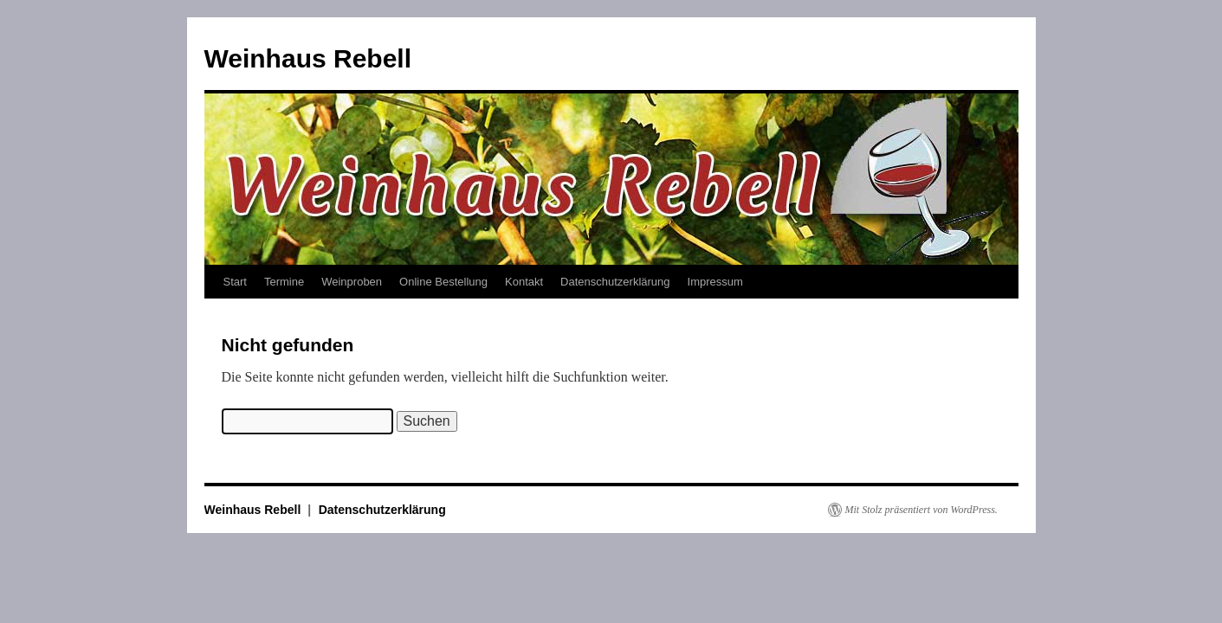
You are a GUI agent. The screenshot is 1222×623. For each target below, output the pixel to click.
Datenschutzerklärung (614, 281)
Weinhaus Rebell (308, 58)
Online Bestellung (443, 281)
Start (235, 281)
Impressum (715, 281)
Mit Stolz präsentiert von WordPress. (921, 510)
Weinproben (351, 281)
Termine (284, 281)
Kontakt (524, 281)
